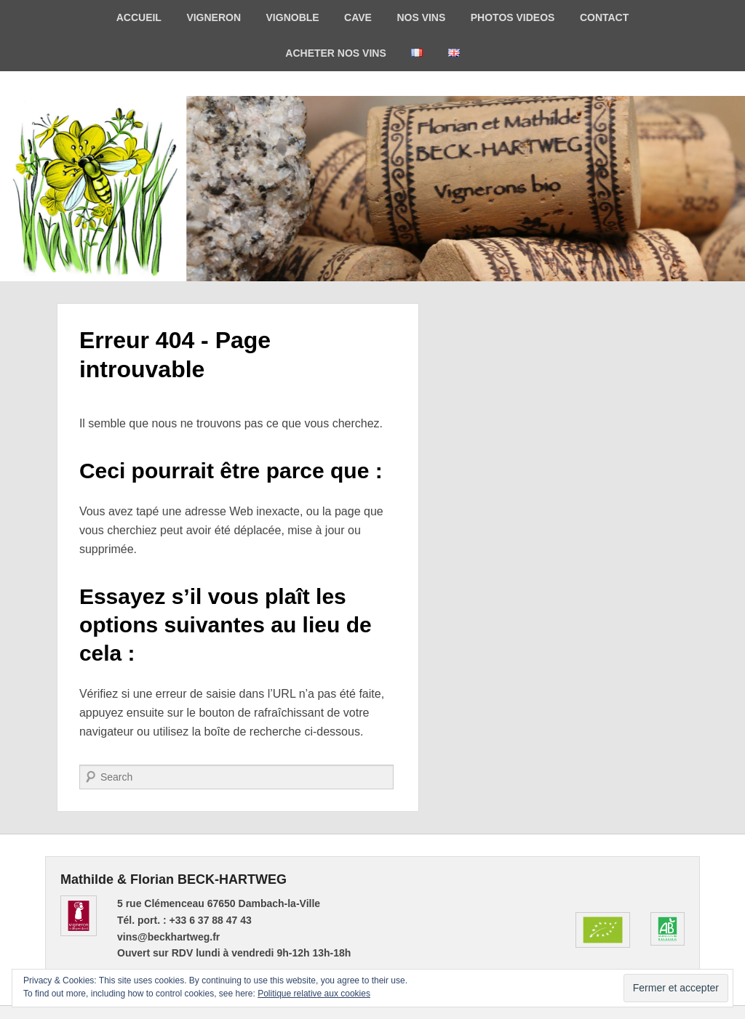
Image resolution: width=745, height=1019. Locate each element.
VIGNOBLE (292, 17)
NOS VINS (421, 17)
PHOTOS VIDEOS (513, 17)
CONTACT (604, 17)
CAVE (358, 17)
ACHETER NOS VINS (335, 53)
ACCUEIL (139, 17)
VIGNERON (213, 17)
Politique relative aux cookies (314, 993)
